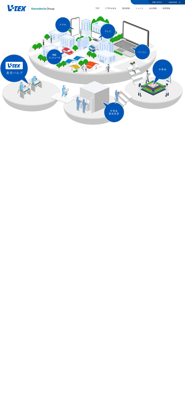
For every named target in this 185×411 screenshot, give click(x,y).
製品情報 (126, 8)
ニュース (139, 8)
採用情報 (166, 8)
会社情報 (153, 8)
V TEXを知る (110, 8)
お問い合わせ (157, 2)
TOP (97, 8)
